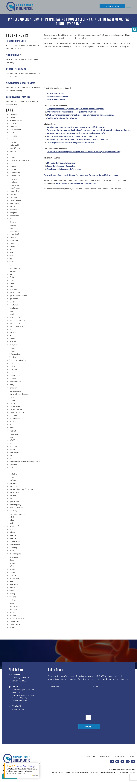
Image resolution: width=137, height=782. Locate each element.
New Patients (105, 756)
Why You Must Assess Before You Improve (20, 82)
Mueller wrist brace (55, 92)
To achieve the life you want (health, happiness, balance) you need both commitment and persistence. (89, 129)
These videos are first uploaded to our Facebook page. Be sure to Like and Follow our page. (81, 174)
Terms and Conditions (76, 772)
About (95, 756)
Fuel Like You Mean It (13, 54)
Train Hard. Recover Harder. (16, 40)
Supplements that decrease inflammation (64, 168)
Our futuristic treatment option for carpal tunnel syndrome (71, 111)
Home (88, 756)
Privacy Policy (58, 772)
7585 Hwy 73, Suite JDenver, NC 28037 (20, 678)
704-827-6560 (61, 182)
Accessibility (101, 772)
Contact (131, 756)
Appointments (120, 756)
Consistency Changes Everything (18, 96)
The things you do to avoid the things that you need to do (70, 141)
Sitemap (90, 772)
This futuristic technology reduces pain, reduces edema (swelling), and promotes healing (83, 151)
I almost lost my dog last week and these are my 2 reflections (72, 135)
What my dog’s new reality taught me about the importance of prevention (77, 138)
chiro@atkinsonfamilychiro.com (83, 182)
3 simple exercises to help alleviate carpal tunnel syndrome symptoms (75, 108)
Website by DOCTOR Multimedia (121, 772)
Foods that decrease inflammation (61, 165)
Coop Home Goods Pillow (57, 95)
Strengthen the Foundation (16, 68)
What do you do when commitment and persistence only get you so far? (76, 132)
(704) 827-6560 (112, 6)
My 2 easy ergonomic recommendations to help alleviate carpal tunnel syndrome (80, 114)
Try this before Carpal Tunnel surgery (62, 117)
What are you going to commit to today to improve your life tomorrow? (76, 126)
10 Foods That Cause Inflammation (61, 162)
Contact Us (9, 778)
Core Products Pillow (56, 99)
